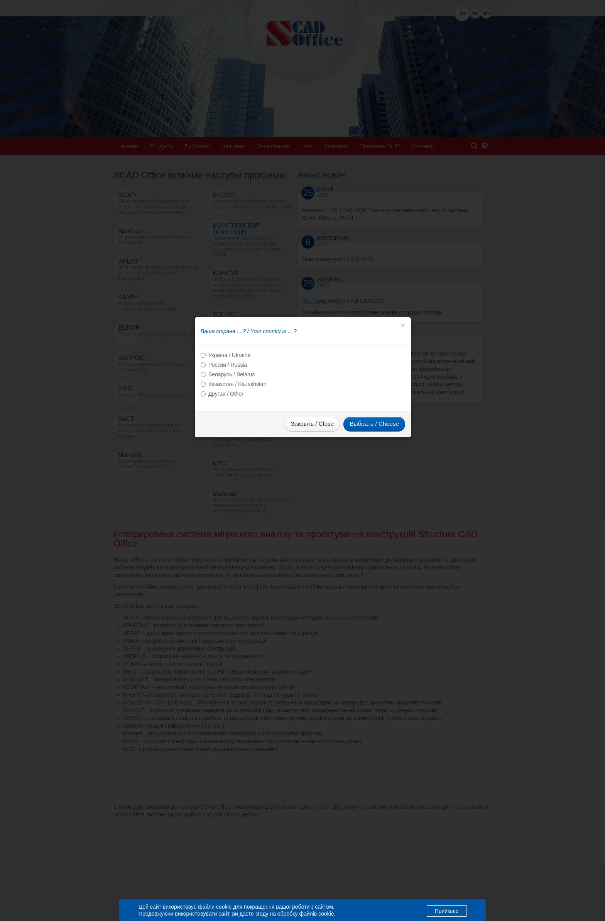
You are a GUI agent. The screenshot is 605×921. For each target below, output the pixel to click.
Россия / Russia (227, 412)
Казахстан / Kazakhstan (237, 431)
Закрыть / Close (312, 470)
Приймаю (446, 910)
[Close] (403, 372)
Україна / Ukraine (229, 402)
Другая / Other (225, 441)
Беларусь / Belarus (231, 421)
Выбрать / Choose (374, 470)
